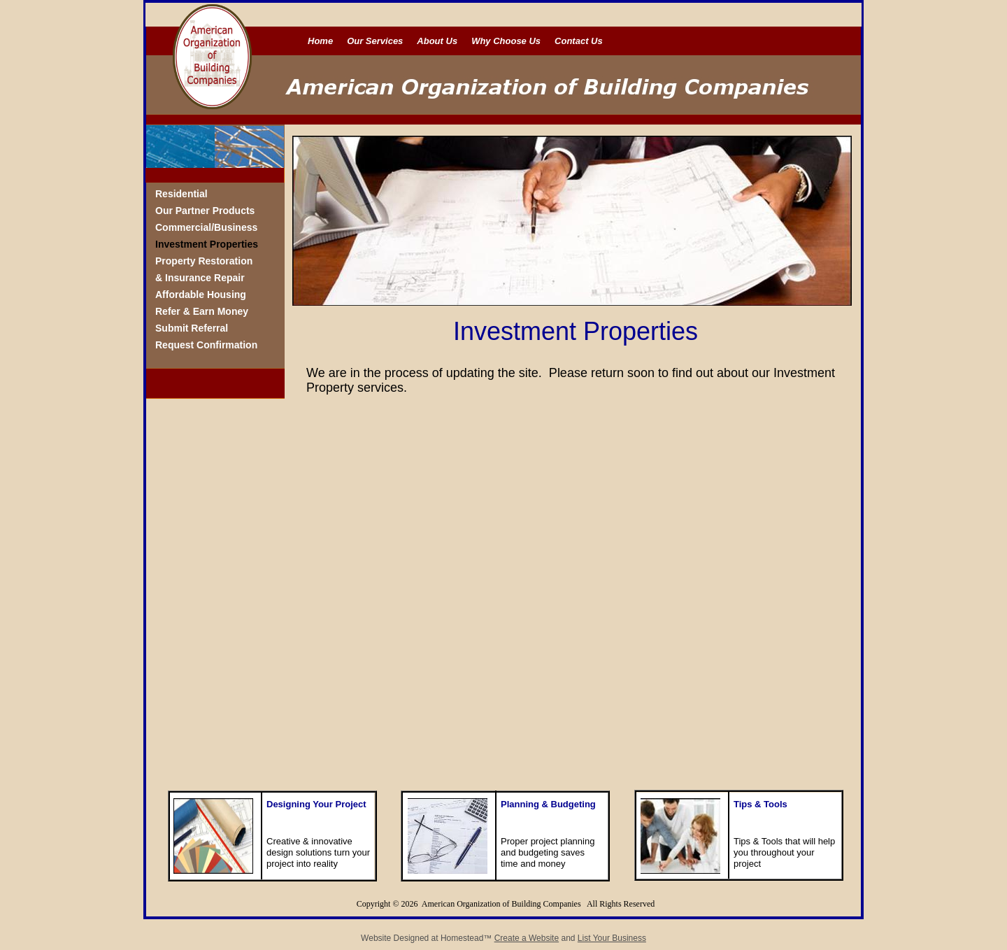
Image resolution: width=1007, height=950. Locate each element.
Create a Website (526, 938)
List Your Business (612, 938)
